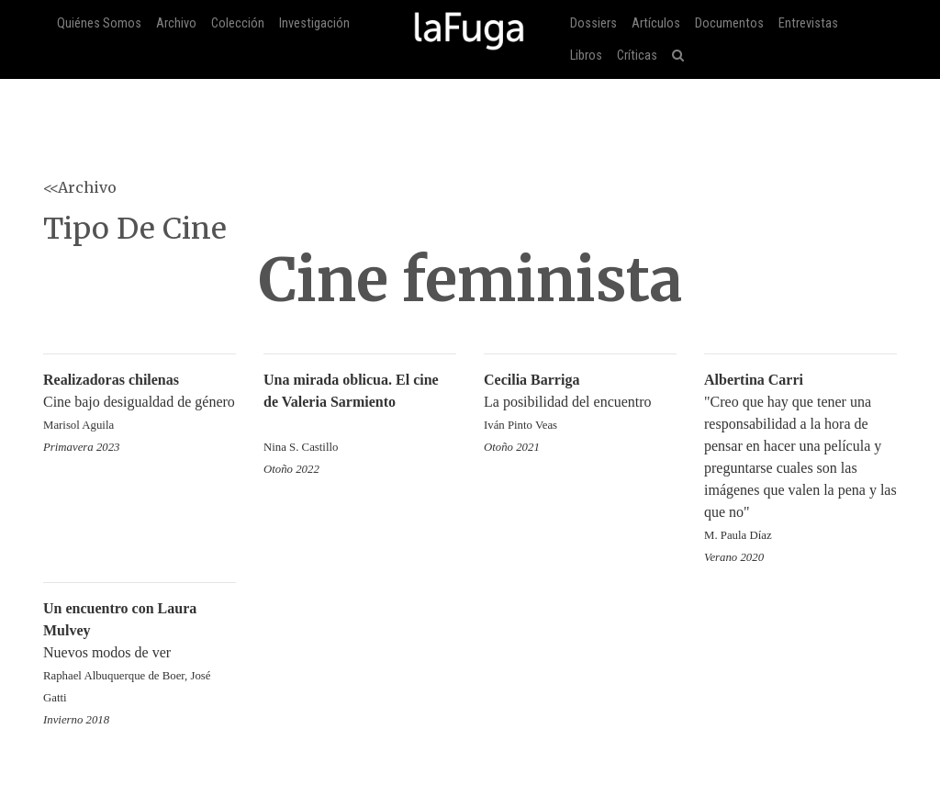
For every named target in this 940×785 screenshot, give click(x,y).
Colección (237, 23)
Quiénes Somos (99, 23)
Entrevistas (808, 23)
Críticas (637, 55)
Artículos (656, 23)
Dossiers (593, 23)
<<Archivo (80, 187)
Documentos (729, 23)
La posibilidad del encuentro (580, 403)
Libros (586, 55)
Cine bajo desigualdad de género (139, 403)
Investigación (314, 23)
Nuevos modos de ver (139, 654)
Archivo (176, 23)
